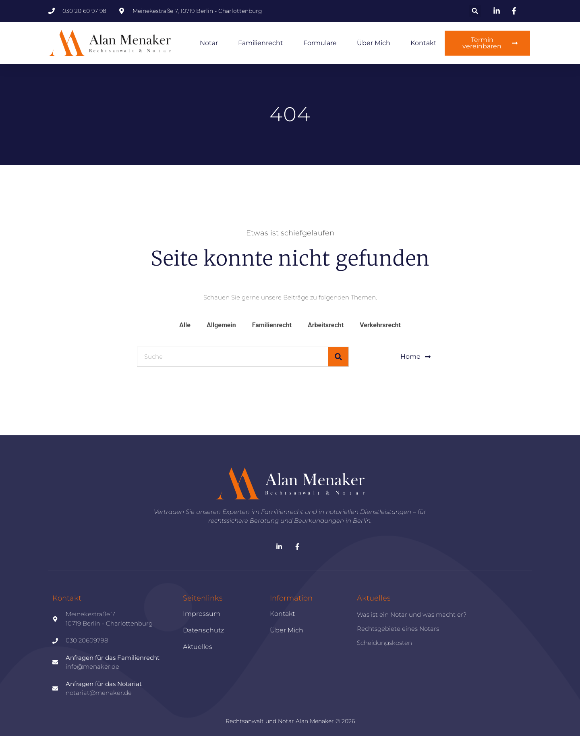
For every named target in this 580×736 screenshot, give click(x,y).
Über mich (373, 43)
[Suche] (338, 356)
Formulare (320, 43)
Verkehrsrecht (380, 325)
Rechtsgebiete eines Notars (398, 628)
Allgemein (221, 325)
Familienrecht (260, 43)
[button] (475, 11)
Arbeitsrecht (326, 325)
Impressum (201, 613)
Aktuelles (197, 647)
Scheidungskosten (384, 643)
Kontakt (423, 43)
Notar (209, 43)
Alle (185, 325)
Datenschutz (203, 630)
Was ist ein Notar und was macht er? (411, 614)
